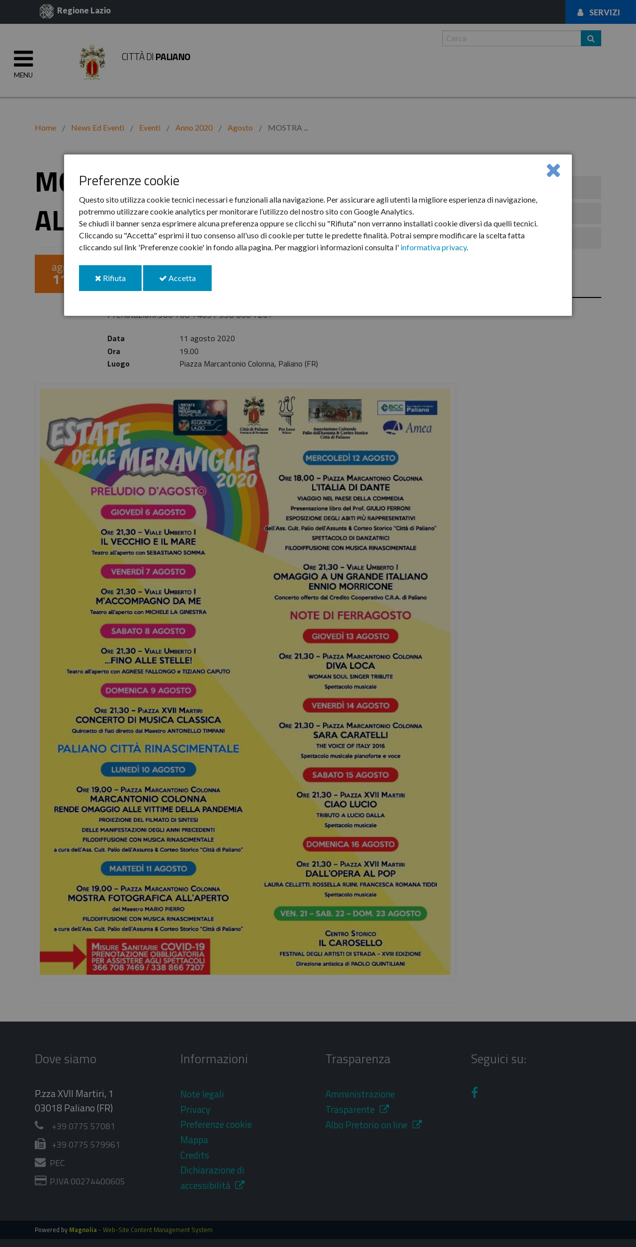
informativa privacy (433, 247)
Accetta (185, 282)
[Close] (553, 169)
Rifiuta (118, 282)
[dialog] (318, 235)
